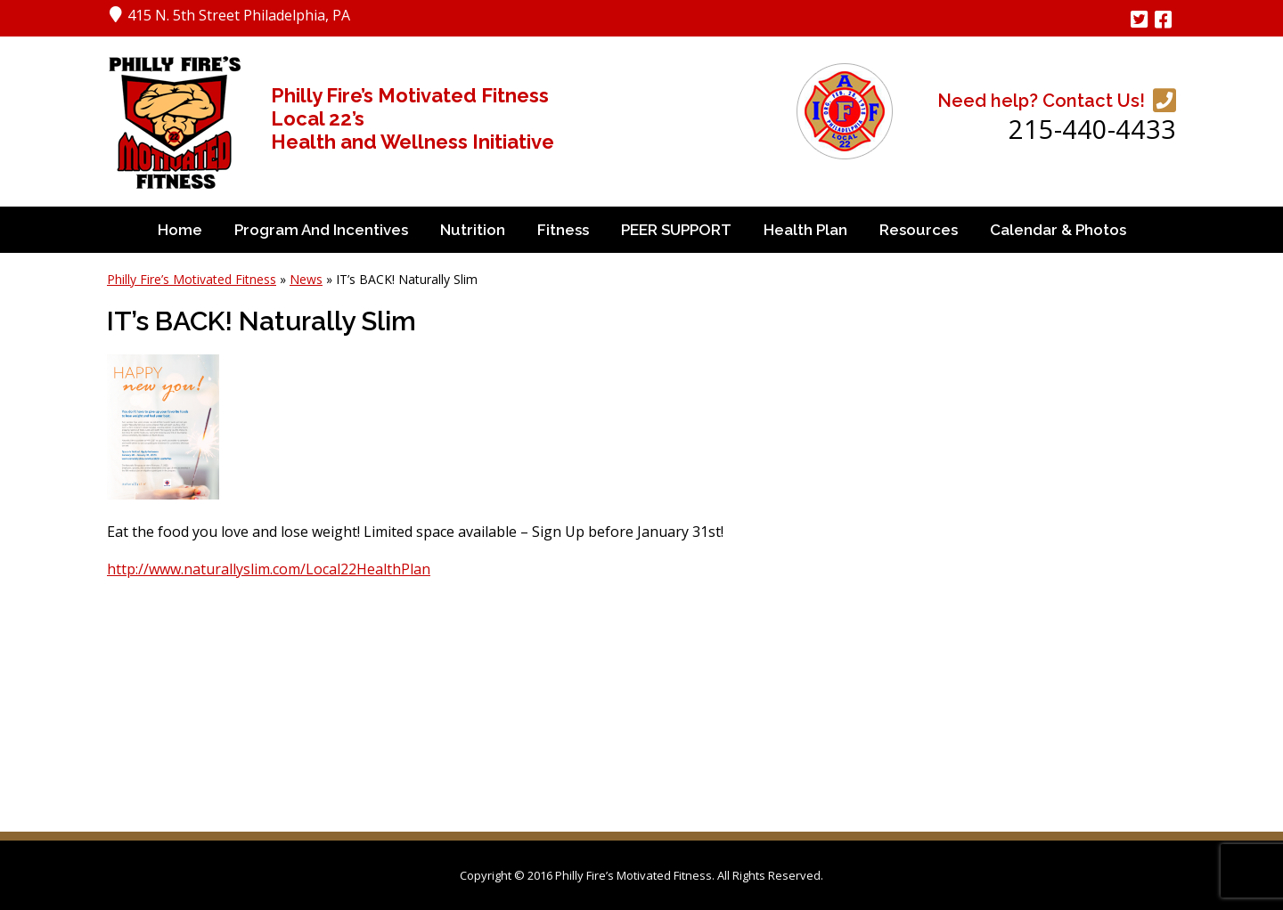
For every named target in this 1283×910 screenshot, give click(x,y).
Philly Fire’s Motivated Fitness (191, 279)
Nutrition (472, 230)
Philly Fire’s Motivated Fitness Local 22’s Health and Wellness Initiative (412, 118)
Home (180, 230)
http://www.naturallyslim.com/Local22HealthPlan (268, 569)
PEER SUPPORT (676, 230)
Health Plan (805, 230)
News (306, 279)
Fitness (563, 230)
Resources (918, 230)
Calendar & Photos (1058, 230)
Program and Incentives (321, 230)
